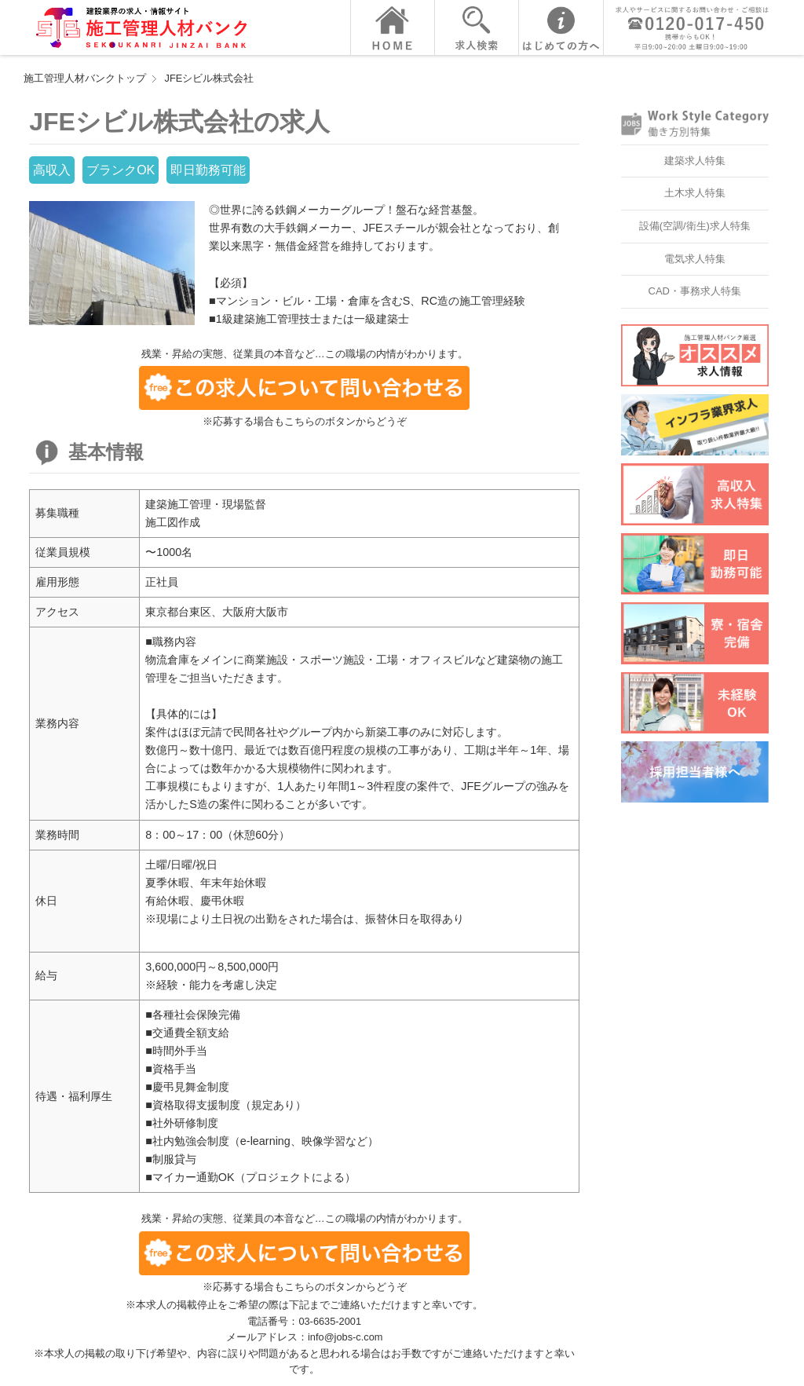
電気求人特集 (694, 259)
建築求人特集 (694, 160)
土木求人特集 (694, 193)
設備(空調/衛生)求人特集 (695, 226)
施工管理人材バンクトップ (85, 78)
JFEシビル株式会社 (209, 78)
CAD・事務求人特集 (695, 291)
